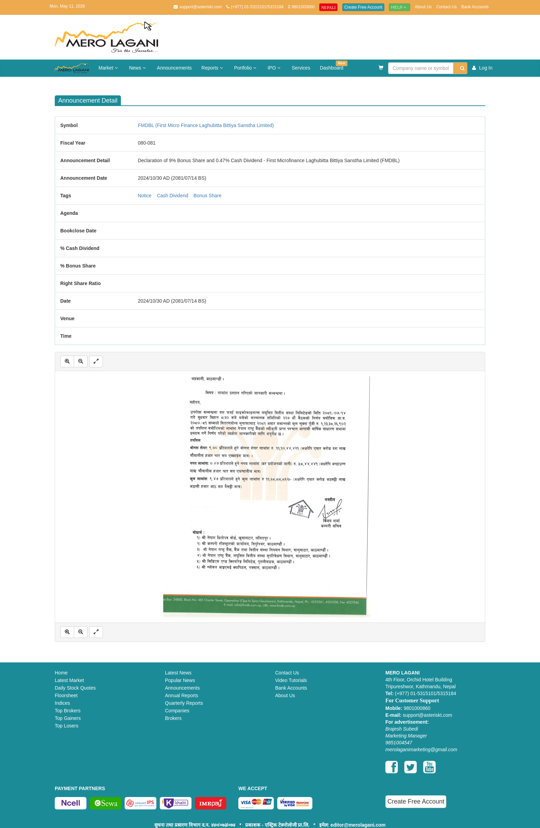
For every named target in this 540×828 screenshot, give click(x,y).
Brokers (173, 718)
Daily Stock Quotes (75, 688)
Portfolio (246, 68)
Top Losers (66, 726)
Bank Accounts (475, 6)
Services (301, 68)
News (138, 68)
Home (61, 672)
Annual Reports (181, 695)
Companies (177, 710)
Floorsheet (66, 695)
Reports (213, 68)
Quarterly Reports (184, 703)
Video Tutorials (291, 680)
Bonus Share (207, 195)
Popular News (180, 680)
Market (109, 68)
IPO (275, 68)
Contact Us (446, 6)
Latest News (178, 672)
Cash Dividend (172, 195)
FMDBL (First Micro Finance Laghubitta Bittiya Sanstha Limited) (206, 125)
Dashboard (333, 66)
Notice (145, 195)
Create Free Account (363, 7)
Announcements (174, 68)
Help (399, 7)
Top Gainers (68, 718)
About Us (423, 6)
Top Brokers (68, 710)
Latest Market (69, 680)
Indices (62, 703)
